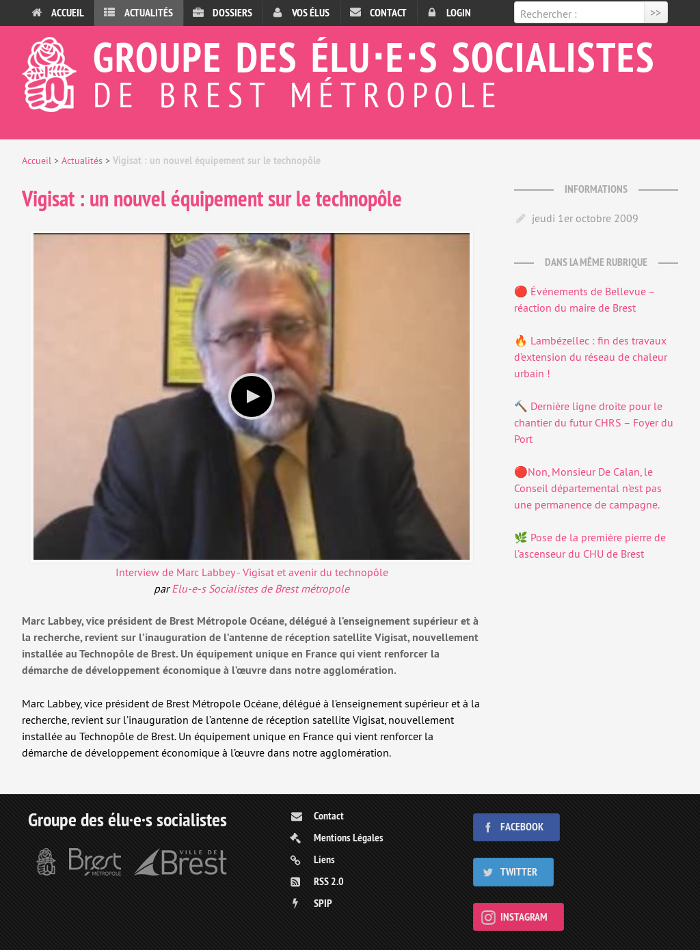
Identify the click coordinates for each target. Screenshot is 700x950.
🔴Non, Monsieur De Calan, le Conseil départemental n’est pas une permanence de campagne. (588, 488)
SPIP (323, 903)
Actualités (148, 12)
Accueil (67, 12)
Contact (388, 12)
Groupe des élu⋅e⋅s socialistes (350, 71)
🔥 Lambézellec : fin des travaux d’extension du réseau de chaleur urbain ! (590, 357)
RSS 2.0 (329, 881)
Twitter (518, 872)
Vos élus (310, 12)
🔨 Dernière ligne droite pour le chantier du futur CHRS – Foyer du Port (593, 422)
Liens (324, 859)
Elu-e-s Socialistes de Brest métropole (260, 588)
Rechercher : (548, 14)
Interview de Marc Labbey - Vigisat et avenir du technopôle (252, 572)
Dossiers (232, 12)
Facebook (521, 826)
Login (458, 12)
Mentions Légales (348, 837)
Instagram (524, 917)
